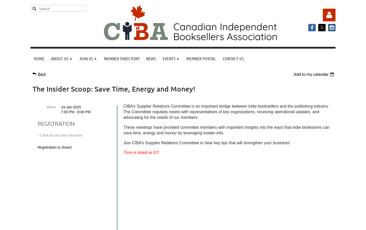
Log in (329, 15)
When (51, 107)
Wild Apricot (284, 223)
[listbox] (315, 74)
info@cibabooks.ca (183, 183)
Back (42, 74)
